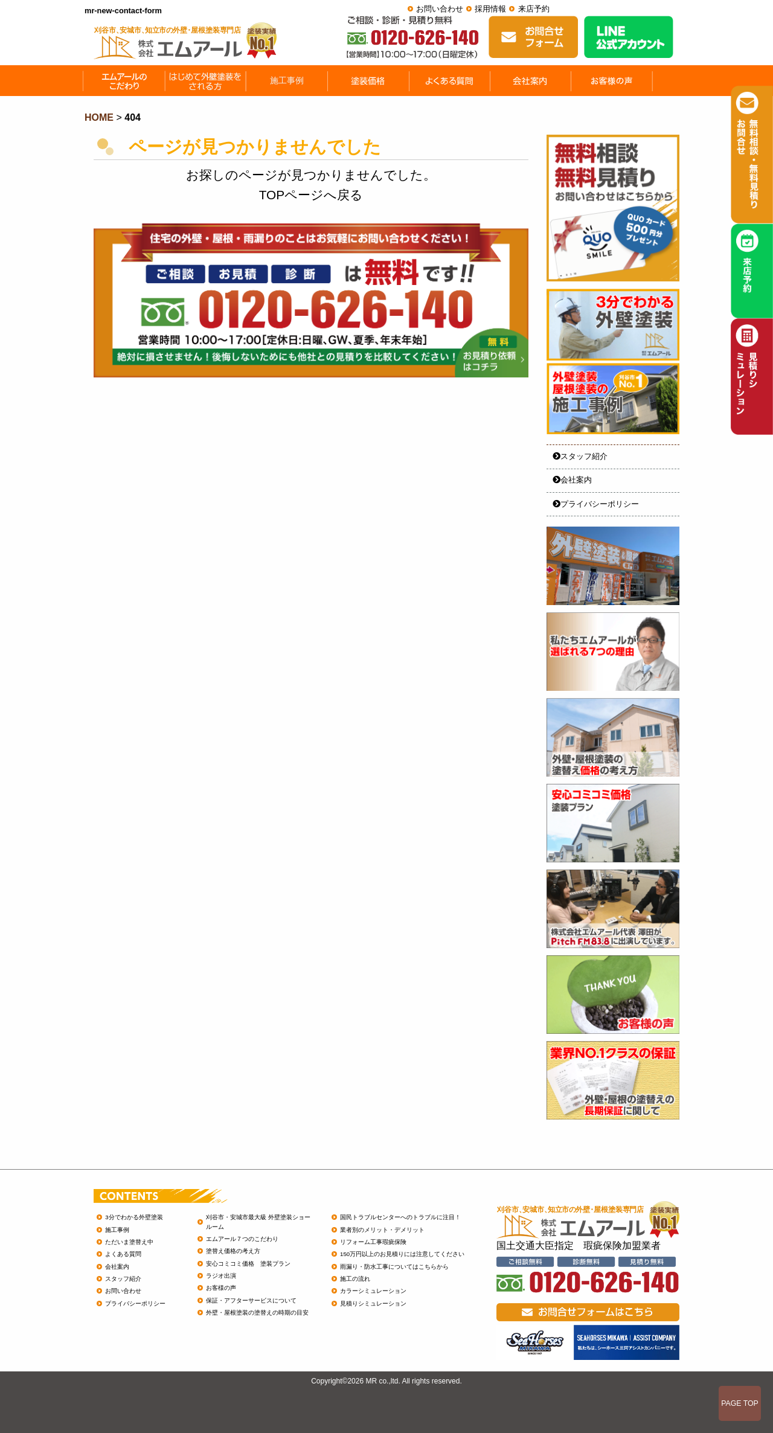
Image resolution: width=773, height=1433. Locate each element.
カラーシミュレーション (373, 1290)
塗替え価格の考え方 (233, 1251)
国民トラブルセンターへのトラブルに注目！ (400, 1217)
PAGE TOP (740, 1403)
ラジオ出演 (221, 1275)
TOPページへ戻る (311, 195)
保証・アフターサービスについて (251, 1300)
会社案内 (572, 479)
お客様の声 (221, 1287)
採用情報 (490, 8)
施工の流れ (355, 1278)
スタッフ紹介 (580, 456)
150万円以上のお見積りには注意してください (402, 1254)
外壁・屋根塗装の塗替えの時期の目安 (257, 1312)
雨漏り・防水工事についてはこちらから (394, 1266)
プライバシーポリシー (596, 503)
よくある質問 (123, 1254)
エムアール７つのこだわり (242, 1239)
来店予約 (534, 8)
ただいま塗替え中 (129, 1242)
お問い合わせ (439, 8)
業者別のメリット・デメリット (382, 1229)
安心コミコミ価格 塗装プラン (248, 1263)
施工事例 (117, 1229)
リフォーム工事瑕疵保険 (373, 1242)
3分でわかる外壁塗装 (133, 1217)
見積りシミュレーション (373, 1303)
